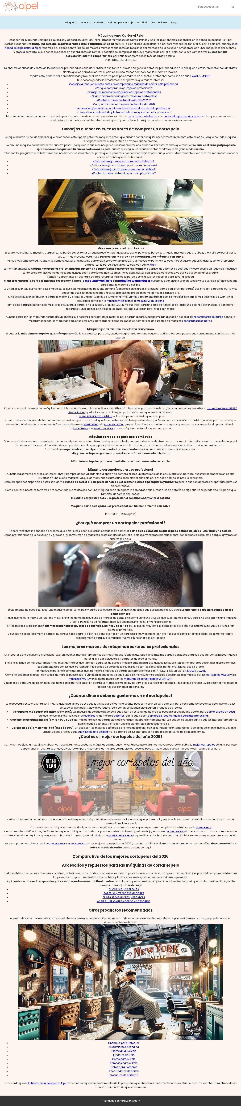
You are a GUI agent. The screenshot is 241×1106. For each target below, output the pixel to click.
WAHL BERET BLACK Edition (95, 416)
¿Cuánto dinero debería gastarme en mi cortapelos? (123, 96)
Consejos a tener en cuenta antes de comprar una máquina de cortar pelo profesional (123, 84)
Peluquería (70, 22)
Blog (174, 22)
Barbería (99, 22)
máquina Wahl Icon (119, 301)
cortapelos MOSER (218, 675)
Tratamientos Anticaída (124, 1047)
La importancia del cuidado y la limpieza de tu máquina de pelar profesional (123, 112)
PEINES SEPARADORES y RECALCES (124, 897)
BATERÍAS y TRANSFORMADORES (124, 893)
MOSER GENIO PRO (120, 835)
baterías (119, 716)
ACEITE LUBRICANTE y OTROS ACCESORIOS (123, 901)
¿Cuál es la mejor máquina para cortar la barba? (123, 161)
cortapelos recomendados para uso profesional (178, 716)
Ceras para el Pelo (123, 1059)
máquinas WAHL (79, 679)
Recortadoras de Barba (124, 1071)
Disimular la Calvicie (123, 1051)
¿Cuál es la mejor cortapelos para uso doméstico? (123, 169)
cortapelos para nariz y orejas (182, 116)
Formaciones (159, 22)
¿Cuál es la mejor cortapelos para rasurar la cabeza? (123, 165)
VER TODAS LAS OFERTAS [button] (120, 60)
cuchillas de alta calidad (93, 732)
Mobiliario (142, 22)
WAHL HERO (91, 424)
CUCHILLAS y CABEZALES (124, 889)
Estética (85, 22)
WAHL (195, 76)
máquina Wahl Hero (98, 281)
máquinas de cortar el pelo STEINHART (148, 679)
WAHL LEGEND (176, 831)
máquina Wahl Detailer (134, 281)
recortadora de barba (198, 321)
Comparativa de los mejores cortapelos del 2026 (124, 104)
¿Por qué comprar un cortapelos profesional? (124, 88)
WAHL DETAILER (114, 424)
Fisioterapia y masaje (120, 22)
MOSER (206, 76)
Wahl (153, 265)
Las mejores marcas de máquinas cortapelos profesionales (124, 92)
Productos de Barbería (123, 1075)
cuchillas (89, 716)
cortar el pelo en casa (221, 712)
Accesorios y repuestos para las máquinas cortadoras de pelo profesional (123, 108)
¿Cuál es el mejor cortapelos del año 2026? (124, 100)
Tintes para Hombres (123, 1067)
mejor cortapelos (204, 744)
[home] (20, 7)
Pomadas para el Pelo (123, 1063)
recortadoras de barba (142, 116)
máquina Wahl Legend (150, 301)
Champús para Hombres (123, 1043)
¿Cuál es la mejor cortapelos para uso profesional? (124, 173)
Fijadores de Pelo (123, 1055)
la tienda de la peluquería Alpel (47, 1083)
